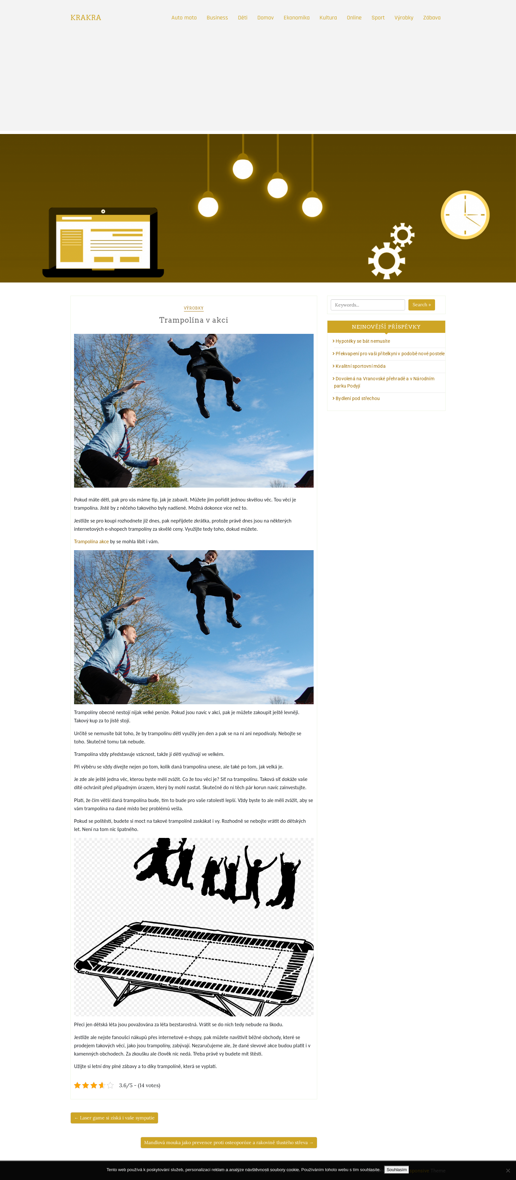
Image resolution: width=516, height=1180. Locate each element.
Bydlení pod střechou (358, 398)
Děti (242, 17)
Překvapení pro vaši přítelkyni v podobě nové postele (390, 353)
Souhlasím (397, 1169)
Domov (265, 17)
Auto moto (184, 17)
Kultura (328, 17)
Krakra (85, 18)
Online (354, 17)
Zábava (432, 17)
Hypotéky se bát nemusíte (363, 341)
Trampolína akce (91, 541)
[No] (507, 1170)
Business (217, 17)
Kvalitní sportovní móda (361, 366)
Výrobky (404, 17)
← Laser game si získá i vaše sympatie (114, 1118)
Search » (422, 305)
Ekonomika (297, 17)
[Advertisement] (258, 85)
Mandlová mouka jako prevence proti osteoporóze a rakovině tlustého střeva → (229, 1142)
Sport (378, 17)
